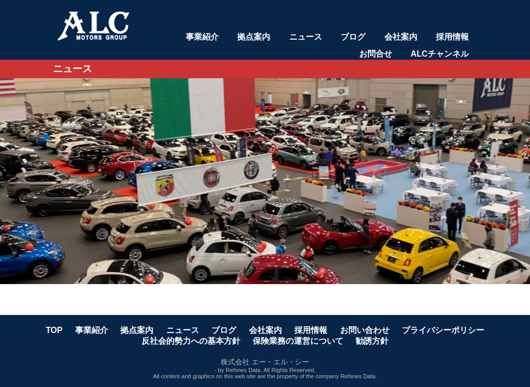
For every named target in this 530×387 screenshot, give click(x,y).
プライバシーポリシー (443, 330)
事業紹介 (202, 36)
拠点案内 (253, 36)
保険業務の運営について (298, 341)
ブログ (353, 36)
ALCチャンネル (440, 53)
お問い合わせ (365, 330)
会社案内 (400, 36)
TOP (54, 330)
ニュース (305, 36)
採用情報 (452, 36)
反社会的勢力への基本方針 (191, 341)
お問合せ (375, 53)
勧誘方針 (372, 341)
